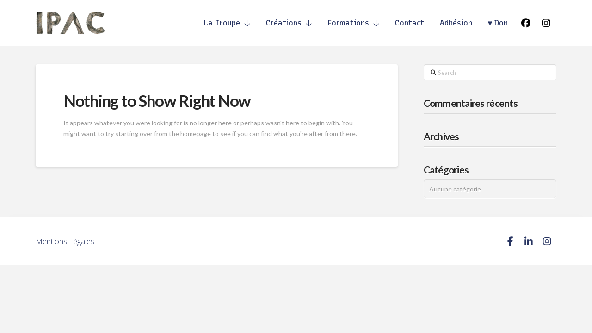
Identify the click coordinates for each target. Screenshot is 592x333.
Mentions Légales (65, 241)
